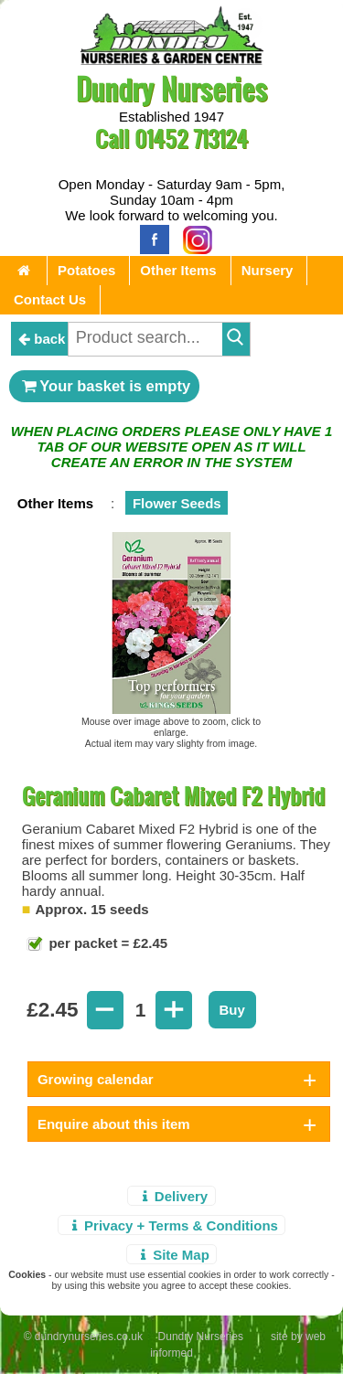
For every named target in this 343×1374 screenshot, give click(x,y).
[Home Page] (171, 60)
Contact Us (50, 299)
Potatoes (86, 270)
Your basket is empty (104, 386)
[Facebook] (150, 238)
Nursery (267, 270)
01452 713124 (191, 138)
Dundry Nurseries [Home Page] (171, 88)
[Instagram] (193, 238)
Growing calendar (96, 1079)
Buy (232, 1009)
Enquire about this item (114, 1124)
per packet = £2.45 (106, 943)
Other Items (178, 270)
